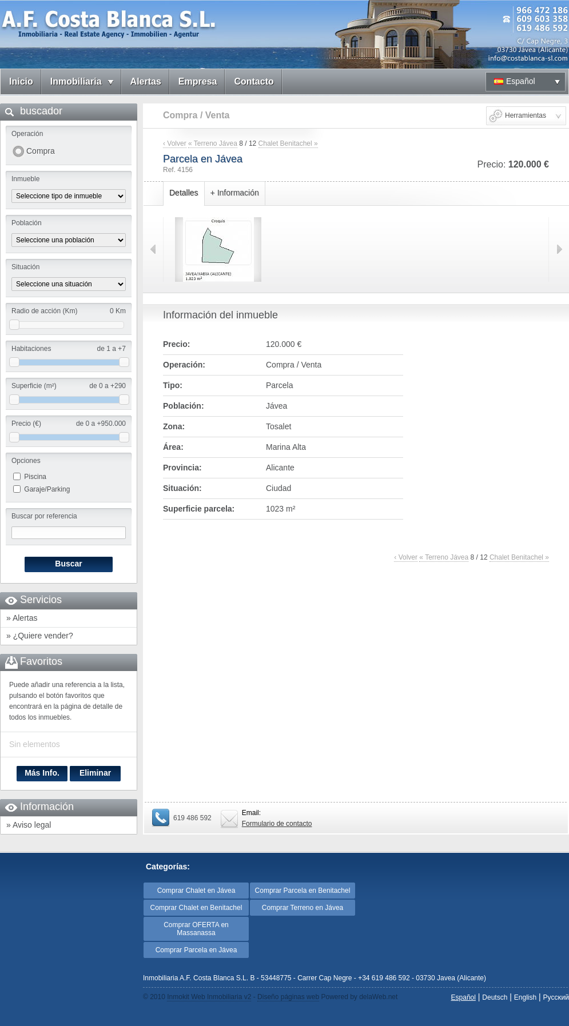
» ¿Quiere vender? (39, 635)
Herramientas (525, 115)
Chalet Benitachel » (288, 143)
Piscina (35, 477)
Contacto (253, 81)
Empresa (197, 81)
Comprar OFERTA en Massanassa (196, 929)
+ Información (234, 192)
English (525, 997)
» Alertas (21, 617)
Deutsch (494, 997)
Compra (40, 150)
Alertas (145, 81)
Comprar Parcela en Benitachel (303, 891)
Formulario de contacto (277, 824)
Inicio (21, 81)
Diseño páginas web (288, 997)
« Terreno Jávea (212, 143)
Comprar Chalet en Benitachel (196, 908)
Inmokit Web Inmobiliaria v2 (209, 997)
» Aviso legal (28, 824)
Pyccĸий (556, 997)
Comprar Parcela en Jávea (196, 950)
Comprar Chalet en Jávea (196, 891)
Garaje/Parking (47, 489)
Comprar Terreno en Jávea (303, 908)
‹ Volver (174, 143)
